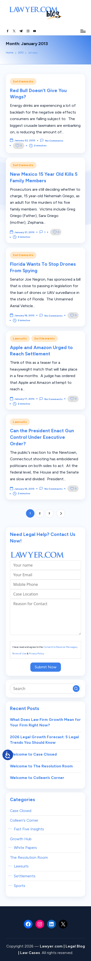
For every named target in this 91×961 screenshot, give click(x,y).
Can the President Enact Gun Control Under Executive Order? (42, 437)
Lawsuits (20, 338)
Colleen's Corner (24, 820)
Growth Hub (21, 839)
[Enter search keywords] (45, 688)
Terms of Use (19, 653)
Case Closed (20, 810)
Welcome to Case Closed (33, 754)
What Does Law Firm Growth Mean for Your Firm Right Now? (45, 722)
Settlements (23, 81)
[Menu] (82, 31)
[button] (61, 513)
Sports (19, 885)
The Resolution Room (29, 857)
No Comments (51, 140)
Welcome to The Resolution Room (41, 766)
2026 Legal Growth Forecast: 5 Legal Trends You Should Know (44, 740)
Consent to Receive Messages (60, 647)
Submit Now (46, 667)
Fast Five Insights (29, 829)
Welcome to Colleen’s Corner (37, 777)
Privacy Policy (36, 653)
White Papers (25, 847)
